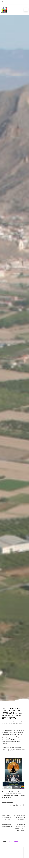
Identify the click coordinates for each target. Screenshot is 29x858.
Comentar (6, 845)
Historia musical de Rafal (7, 723)
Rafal (14, 723)
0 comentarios (20, 723)
